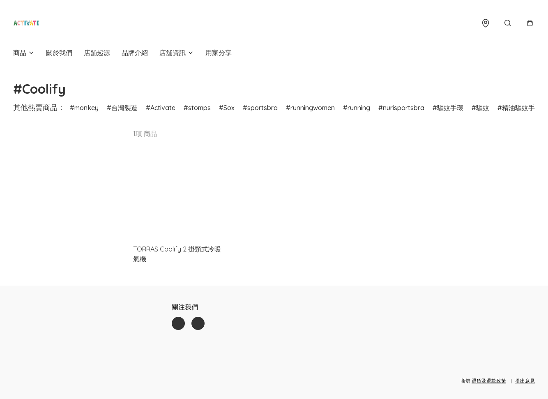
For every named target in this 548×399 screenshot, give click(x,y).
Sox (229, 108)
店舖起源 (97, 52)
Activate (162, 108)
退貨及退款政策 (489, 381)
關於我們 (59, 52)
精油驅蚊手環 (521, 108)
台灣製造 (124, 108)
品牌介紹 (135, 52)
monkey (86, 108)
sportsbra (262, 108)
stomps (199, 108)
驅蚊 (482, 108)
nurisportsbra (403, 108)
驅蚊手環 (450, 108)
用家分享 (218, 52)
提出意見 (525, 381)
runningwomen (312, 108)
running (359, 108)
